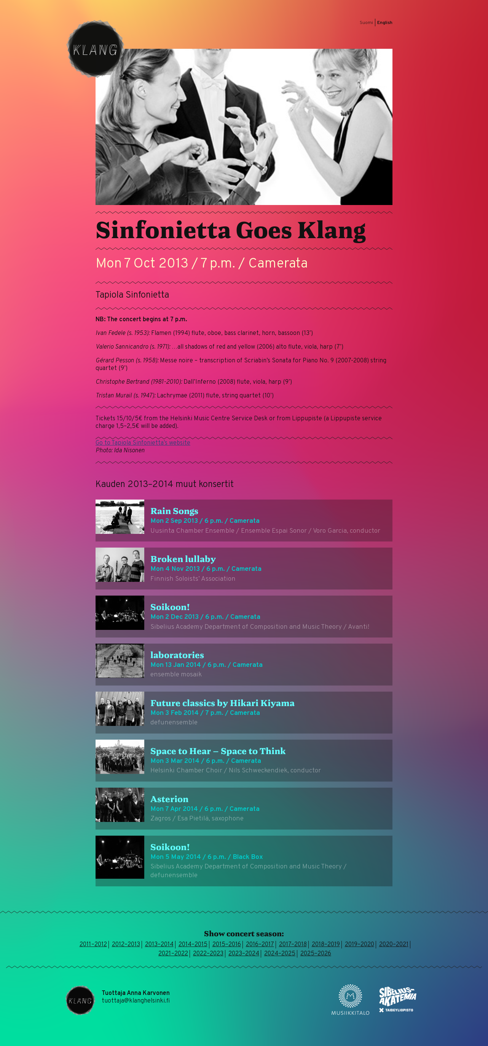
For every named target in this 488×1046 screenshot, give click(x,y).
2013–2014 (159, 944)
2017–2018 (293, 944)
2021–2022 (173, 954)
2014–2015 (193, 944)
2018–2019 (326, 944)
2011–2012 (93, 944)
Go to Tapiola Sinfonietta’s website (143, 443)
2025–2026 (315, 954)
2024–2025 (279, 954)
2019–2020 (359, 944)
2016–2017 (260, 944)
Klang (95, 48)
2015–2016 (226, 944)
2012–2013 (126, 944)
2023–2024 (243, 954)
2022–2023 (208, 954)
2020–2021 (393, 944)
